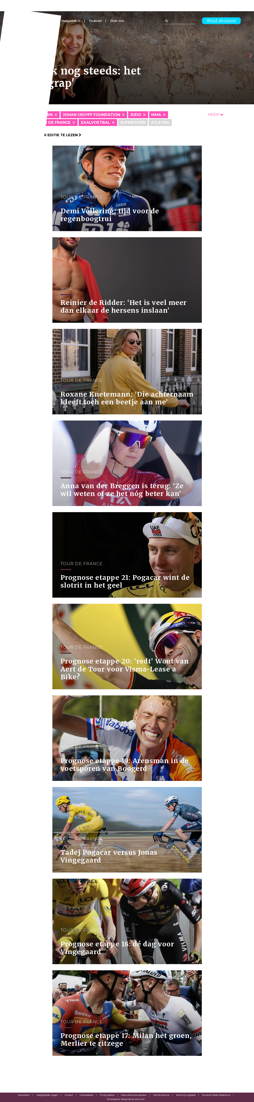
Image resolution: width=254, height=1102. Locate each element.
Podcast (95, 21)
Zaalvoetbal (95, 122)
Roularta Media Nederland (216, 1095)
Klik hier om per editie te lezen (47, 135)
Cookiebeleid (86, 1095)
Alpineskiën (133, 122)
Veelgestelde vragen (47, 1095)
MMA (156, 114)
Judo (135, 114)
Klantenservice (161, 1095)
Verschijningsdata (186, 1095)
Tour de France (53, 122)
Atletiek (160, 122)
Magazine (68, 21)
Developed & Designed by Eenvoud (125, 1099)
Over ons (117, 21)
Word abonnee (221, 20)
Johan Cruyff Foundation (91, 114)
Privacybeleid (107, 1095)
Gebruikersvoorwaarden (134, 1095)
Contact (69, 1095)
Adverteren (24, 1095)
